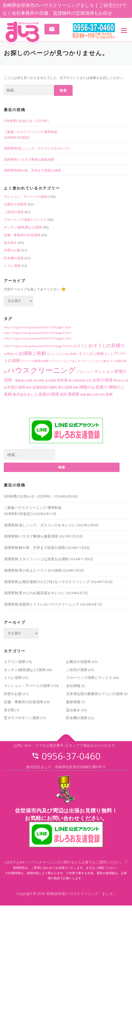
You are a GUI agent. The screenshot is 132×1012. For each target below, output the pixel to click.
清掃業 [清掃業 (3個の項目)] (73, 394)
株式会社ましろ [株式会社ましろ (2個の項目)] (25, 394)
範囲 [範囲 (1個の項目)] (83, 394)
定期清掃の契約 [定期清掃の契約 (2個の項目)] (44, 387)
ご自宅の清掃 (14, 212)
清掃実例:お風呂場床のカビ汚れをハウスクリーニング (47, 581)
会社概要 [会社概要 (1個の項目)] (50, 380)
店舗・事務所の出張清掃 (22, 235)
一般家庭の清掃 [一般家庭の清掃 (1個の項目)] (22, 380)
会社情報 (73, 685)
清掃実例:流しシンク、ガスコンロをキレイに (37, 148)
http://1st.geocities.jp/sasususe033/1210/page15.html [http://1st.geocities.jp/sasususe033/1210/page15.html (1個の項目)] (38, 346)
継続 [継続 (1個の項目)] (89, 394)
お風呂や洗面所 (15, 204)
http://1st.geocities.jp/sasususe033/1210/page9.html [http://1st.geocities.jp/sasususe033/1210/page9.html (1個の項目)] (37, 338)
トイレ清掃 (12, 265)
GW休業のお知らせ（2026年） (27, 120)
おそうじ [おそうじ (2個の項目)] (80, 345)
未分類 (9, 709)
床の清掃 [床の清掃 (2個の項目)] (65, 387)
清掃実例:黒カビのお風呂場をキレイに (34, 592)
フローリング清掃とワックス (25, 219)
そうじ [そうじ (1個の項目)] (51, 354)
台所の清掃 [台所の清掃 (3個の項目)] (102, 380)
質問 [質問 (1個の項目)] (102, 394)
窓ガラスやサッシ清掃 (21, 717)
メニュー (123, 30)
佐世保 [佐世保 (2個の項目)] (62, 380)
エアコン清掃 (14, 661)
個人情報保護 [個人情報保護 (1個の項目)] (76, 380)
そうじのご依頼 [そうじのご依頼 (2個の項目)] (91, 353)
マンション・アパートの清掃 (25, 196)
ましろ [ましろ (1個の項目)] (109, 354)
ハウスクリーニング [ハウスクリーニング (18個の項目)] (41, 370)
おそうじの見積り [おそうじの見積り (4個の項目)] (106, 345)
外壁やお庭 (12, 250)
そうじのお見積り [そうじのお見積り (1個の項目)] (67, 354)
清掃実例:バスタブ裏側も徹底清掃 (29, 159)
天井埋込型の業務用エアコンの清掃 (94, 693)
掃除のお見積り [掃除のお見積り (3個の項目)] (93, 387)
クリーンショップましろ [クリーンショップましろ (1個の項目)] (65, 361)
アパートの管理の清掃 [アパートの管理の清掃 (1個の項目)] (35, 361)
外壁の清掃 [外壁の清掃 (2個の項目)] (16, 387)
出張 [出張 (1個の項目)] (88, 380)
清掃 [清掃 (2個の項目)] (63, 394)
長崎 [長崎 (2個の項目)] (109, 394)
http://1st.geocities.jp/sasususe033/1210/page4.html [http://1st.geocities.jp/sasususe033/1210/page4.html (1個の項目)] (37, 333)
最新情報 (73, 701)
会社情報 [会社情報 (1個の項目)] (38, 380)
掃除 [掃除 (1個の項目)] (75, 387)
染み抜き (10, 242)
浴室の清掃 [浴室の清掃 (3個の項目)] (48, 394)
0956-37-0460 (66, 756)
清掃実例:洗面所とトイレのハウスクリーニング (41, 604)
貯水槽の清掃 (14, 258)
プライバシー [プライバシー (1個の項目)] (84, 372)
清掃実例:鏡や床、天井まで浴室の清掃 (32, 170)
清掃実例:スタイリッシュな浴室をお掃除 (36, 558)
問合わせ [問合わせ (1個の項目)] (118, 380)
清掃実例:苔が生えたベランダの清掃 (32, 570)
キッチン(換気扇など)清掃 (23, 227)
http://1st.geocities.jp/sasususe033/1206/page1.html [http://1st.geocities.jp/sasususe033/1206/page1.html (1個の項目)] (37, 327)
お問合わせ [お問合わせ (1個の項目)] (11, 354)
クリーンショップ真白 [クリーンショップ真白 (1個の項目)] (95, 361)
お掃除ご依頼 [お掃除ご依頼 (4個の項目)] (32, 353)
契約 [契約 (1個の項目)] (28, 387)
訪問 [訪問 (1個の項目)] (95, 394)
